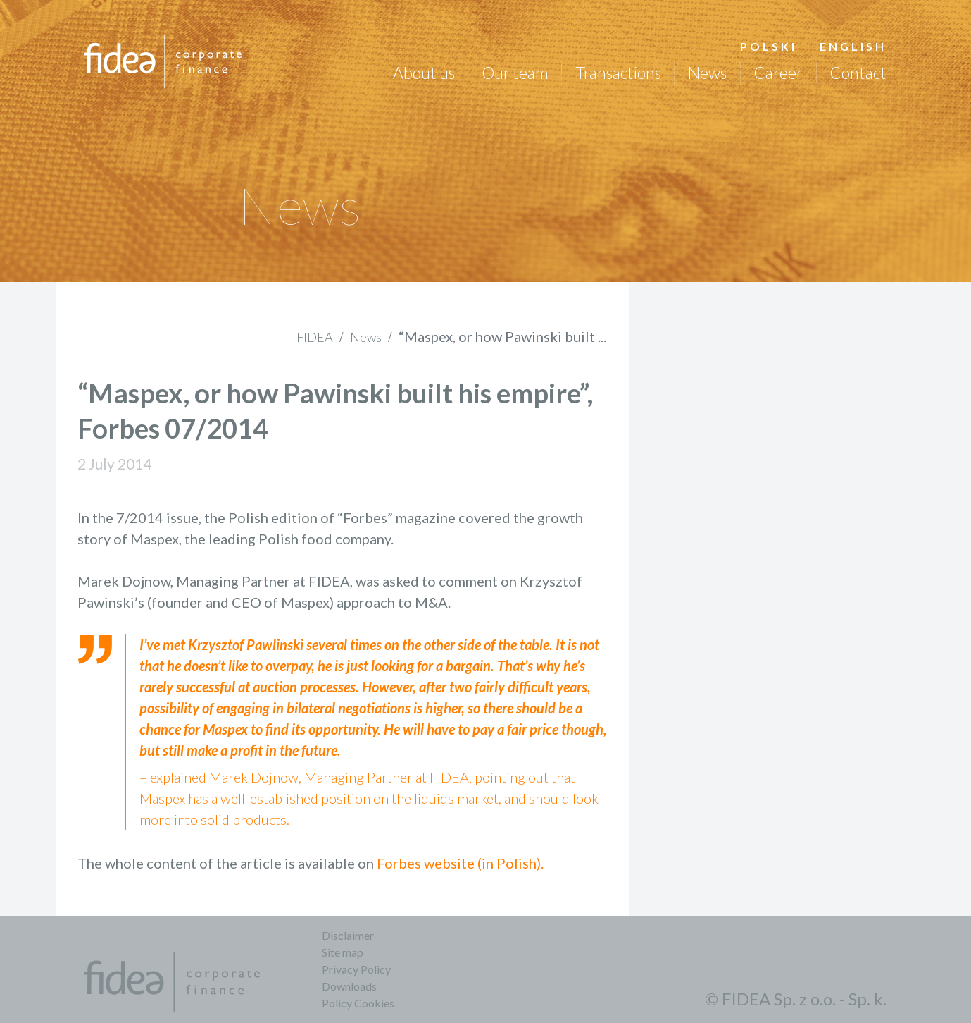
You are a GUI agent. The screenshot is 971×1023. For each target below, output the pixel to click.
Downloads (349, 986)
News (707, 72)
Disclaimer (348, 935)
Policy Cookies (358, 1003)
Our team (515, 72)
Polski (768, 46)
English (853, 46)
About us (424, 72)
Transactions (618, 72)
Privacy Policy (356, 969)
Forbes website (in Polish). (460, 862)
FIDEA (314, 337)
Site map (342, 952)
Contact (858, 72)
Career (778, 72)
